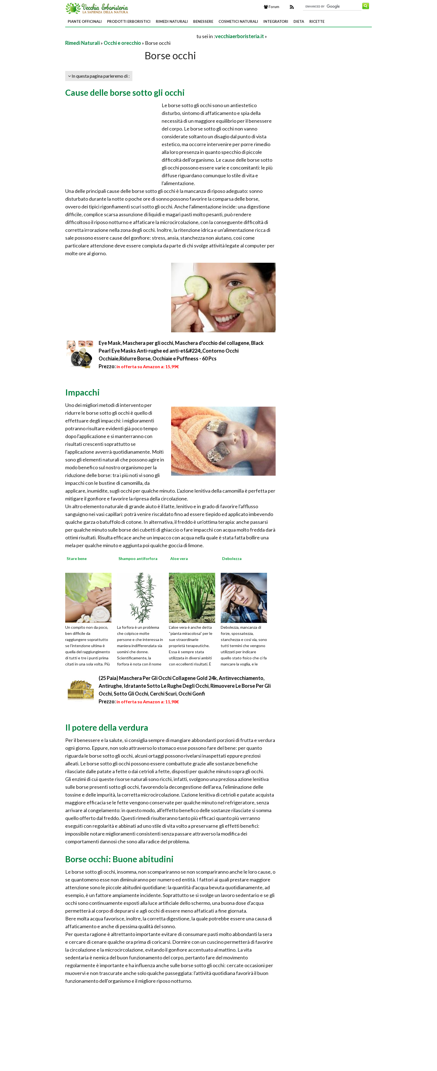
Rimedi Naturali (172, 21)
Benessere (203, 21)
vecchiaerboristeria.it (239, 36)
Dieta (298, 21)
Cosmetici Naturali (238, 21)
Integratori (275, 21)
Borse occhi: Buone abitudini (119, 859)
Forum (271, 6)
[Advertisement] (130, 36)
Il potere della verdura (106, 727)
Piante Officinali (85, 21)
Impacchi (82, 392)
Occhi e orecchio (122, 43)
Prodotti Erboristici (128, 21)
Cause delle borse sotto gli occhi (125, 92)
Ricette (316, 21)
